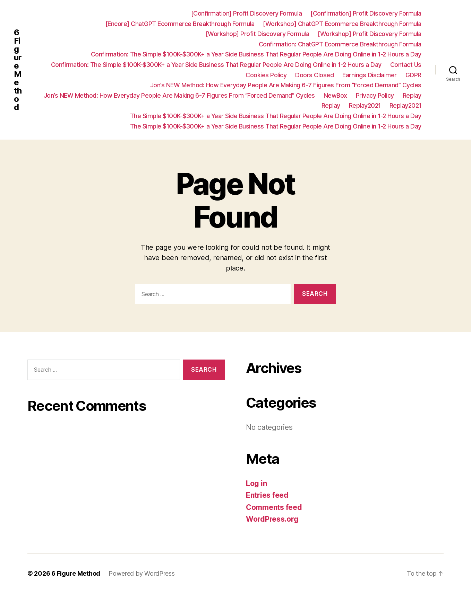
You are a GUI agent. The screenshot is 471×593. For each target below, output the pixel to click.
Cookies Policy (266, 75)
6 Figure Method (18, 70)
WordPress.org (272, 519)
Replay (412, 95)
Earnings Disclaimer (369, 75)
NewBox (335, 95)
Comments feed (274, 507)
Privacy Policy (375, 95)
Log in (256, 483)
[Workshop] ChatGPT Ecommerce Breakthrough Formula (342, 23)
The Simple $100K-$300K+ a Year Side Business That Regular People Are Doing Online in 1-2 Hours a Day (275, 116)
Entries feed (267, 495)
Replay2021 (365, 105)
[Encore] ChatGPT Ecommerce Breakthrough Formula (180, 23)
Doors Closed (314, 75)
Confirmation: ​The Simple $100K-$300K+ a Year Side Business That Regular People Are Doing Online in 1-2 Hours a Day (256, 54)
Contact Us (405, 64)
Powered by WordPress (142, 573)
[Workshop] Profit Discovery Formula (257, 33)
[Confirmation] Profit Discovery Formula (246, 13)
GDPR (413, 75)
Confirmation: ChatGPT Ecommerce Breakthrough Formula (340, 44)
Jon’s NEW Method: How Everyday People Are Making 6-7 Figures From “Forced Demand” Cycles (285, 85)
